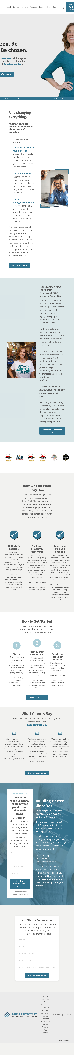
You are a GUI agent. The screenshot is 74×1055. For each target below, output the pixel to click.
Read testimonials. (37, 730)
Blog (49, 7)
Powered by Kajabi (64, 1052)
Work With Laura (19, 267)
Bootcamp (45, 1033)
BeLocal (42, 7)
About (8, 7)
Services (16, 7)
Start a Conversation (37, 779)
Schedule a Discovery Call (52, 435)
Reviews (24, 7)
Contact (56, 7)
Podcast (33, 7)
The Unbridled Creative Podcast (45, 1017)
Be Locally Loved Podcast (45, 1027)
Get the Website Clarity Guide (20, 890)
